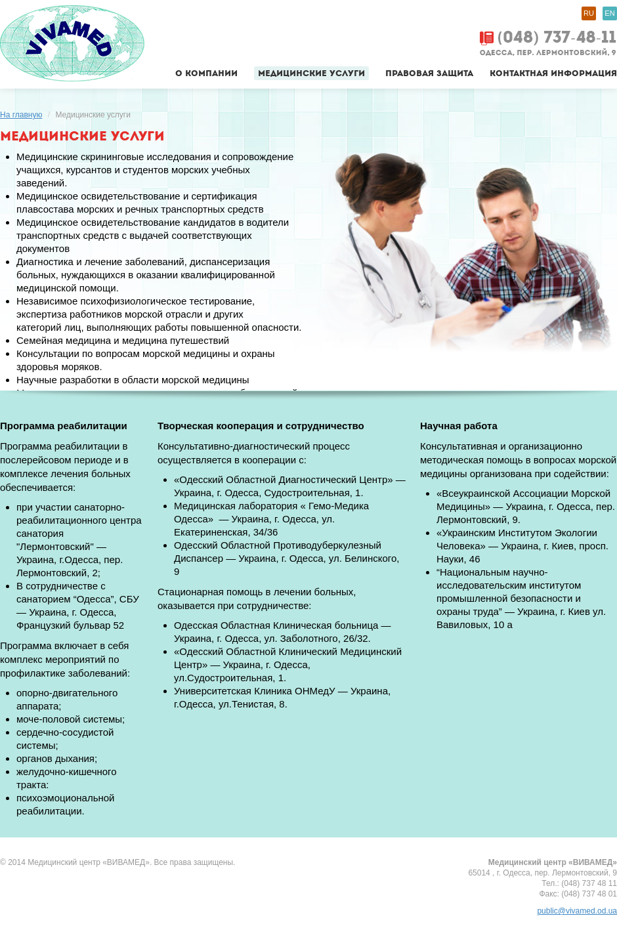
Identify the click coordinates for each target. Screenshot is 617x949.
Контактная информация (553, 73)
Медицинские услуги (311, 73)
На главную (21, 114)
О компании (206, 73)
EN (609, 13)
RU (589, 13)
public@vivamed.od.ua (577, 911)
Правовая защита (429, 73)
